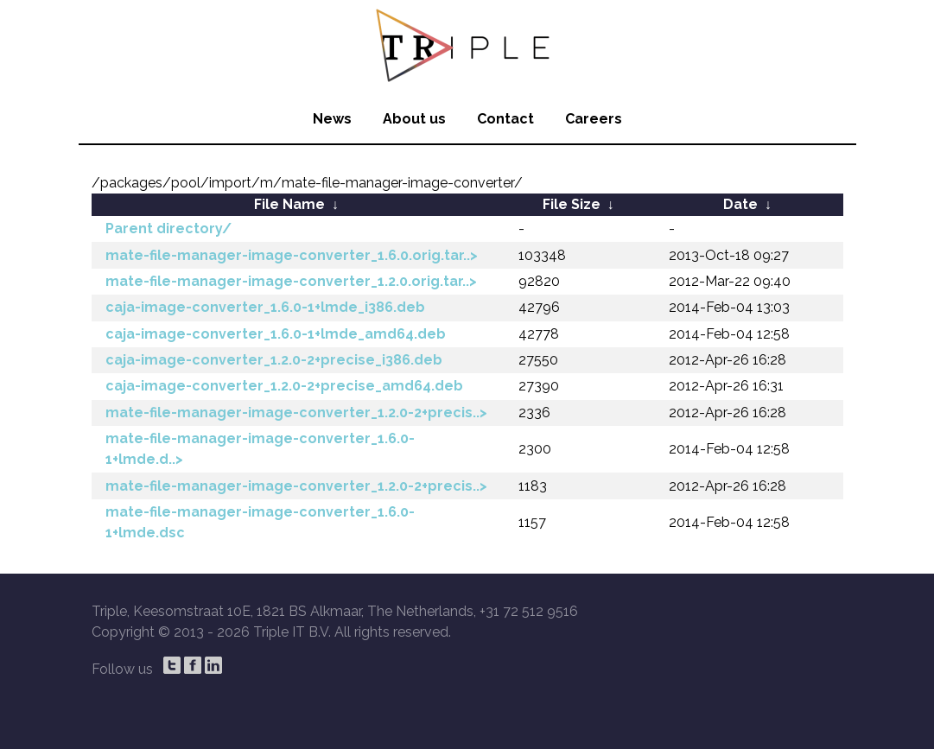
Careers (593, 119)
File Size (571, 204)
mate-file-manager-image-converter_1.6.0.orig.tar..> (291, 255)
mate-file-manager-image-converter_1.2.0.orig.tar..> (291, 281)
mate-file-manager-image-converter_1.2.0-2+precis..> (296, 412)
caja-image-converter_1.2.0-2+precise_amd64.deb (284, 386)
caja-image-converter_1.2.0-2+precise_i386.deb (273, 360)
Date (740, 204)
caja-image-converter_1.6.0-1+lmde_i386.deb (265, 307)
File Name (289, 204)
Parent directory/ (168, 228)
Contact (505, 119)
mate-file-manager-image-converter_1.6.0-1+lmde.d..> (260, 448)
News (332, 119)
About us (414, 119)
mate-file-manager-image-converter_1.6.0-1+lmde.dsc (260, 522)
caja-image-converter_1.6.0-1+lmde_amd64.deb (275, 334)
